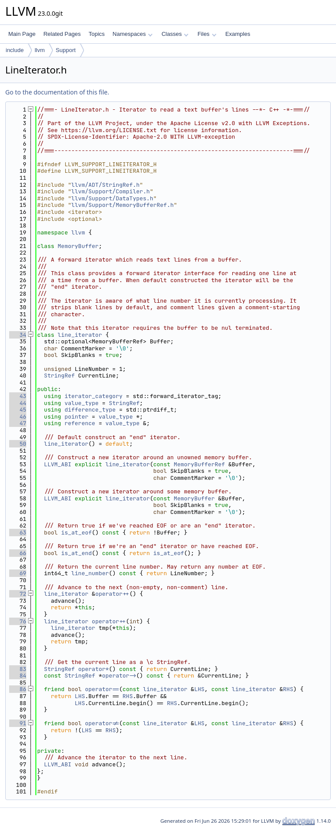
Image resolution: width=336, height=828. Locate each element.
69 (17, 573)
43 (17, 396)
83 (17, 669)
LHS (199, 689)
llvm (40, 50)
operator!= (102, 723)
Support (66, 50)
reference (79, 423)
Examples (237, 34)
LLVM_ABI (57, 464)
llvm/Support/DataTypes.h (112, 198)
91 (17, 723)
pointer (76, 416)
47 (17, 423)
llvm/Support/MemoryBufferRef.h (122, 205)
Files (206, 34)
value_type (81, 403)
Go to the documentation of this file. (57, 92)
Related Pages (61, 34)
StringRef (59, 375)
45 (17, 409)
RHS (288, 689)
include (15, 50)
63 (17, 532)
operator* (93, 669)
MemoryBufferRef (199, 464)
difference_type (90, 409)
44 (17, 403)
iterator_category (93, 396)
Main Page (21, 34)
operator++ (112, 593)
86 (17, 689)
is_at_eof (76, 532)
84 (17, 675)
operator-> (119, 675)
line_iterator (80, 335)
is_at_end (76, 553)
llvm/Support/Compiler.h (110, 191)
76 (17, 621)
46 (17, 416)
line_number (90, 573)
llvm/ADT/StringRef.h (105, 185)
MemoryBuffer (78, 246)
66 (17, 553)
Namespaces (132, 34)
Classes (175, 34)
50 (17, 443)
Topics (96, 34)
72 (17, 593)
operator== (102, 689)
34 (17, 335)
